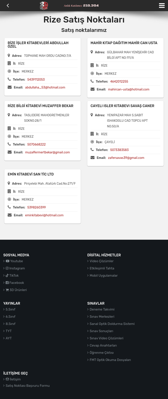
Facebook (15, 283)
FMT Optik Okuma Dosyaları (110, 360)
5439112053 (36, 80)
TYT (9, 331)
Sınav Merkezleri (102, 317)
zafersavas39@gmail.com (126, 158)
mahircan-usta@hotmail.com (128, 89)
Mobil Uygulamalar (104, 276)
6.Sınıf (10, 317)
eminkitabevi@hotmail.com (44, 215)
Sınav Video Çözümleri (106, 338)
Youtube (14, 261)
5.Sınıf (10, 309)
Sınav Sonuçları (101, 331)
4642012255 (119, 81)
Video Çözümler (102, 261)
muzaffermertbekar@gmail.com (47, 152)
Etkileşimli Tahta (102, 268)
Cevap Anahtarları (103, 345)
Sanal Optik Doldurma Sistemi (112, 324)
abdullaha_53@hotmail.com (45, 87)
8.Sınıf (11, 324)
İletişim (13, 379)
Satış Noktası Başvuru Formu (28, 386)
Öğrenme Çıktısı (102, 353)
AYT (9, 338)
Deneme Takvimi (102, 309)
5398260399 (36, 207)
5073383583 (119, 150)
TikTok (12, 276)
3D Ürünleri (16, 290)
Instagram (15, 268)
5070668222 (36, 144)
